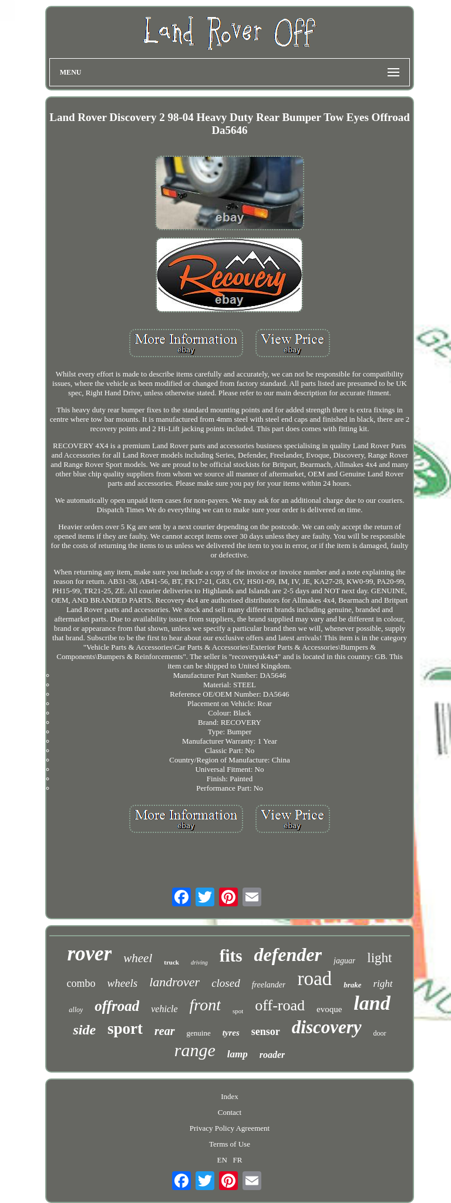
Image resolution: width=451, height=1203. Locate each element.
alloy (76, 1010)
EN (222, 1159)
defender (288, 954)
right (382, 983)
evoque (329, 1009)
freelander (269, 984)
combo (80, 983)
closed (225, 983)
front (205, 1005)
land (372, 1003)
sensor (265, 1031)
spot (238, 1010)
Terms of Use (229, 1144)
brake (352, 984)
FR (238, 1159)
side (84, 1029)
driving (199, 962)
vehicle (164, 1009)
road (314, 978)
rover (89, 953)
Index (229, 1096)
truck (171, 962)
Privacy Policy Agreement (230, 1128)
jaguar (344, 960)
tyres (231, 1032)
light (379, 957)
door (379, 1033)
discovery (327, 1027)
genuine (199, 1033)
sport (125, 1028)
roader (272, 1055)
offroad (117, 1006)
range (195, 1050)
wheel (137, 958)
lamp (237, 1054)
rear (164, 1030)
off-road (280, 1005)
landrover (174, 982)
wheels (122, 983)
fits (231, 955)
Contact (229, 1112)
